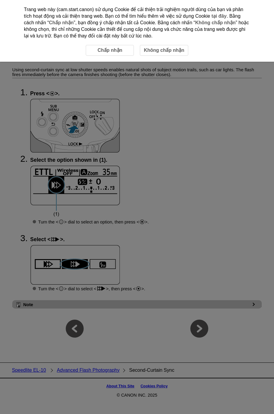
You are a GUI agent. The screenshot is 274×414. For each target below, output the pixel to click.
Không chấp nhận (215, 22)
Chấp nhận (61, 22)
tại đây (219, 16)
